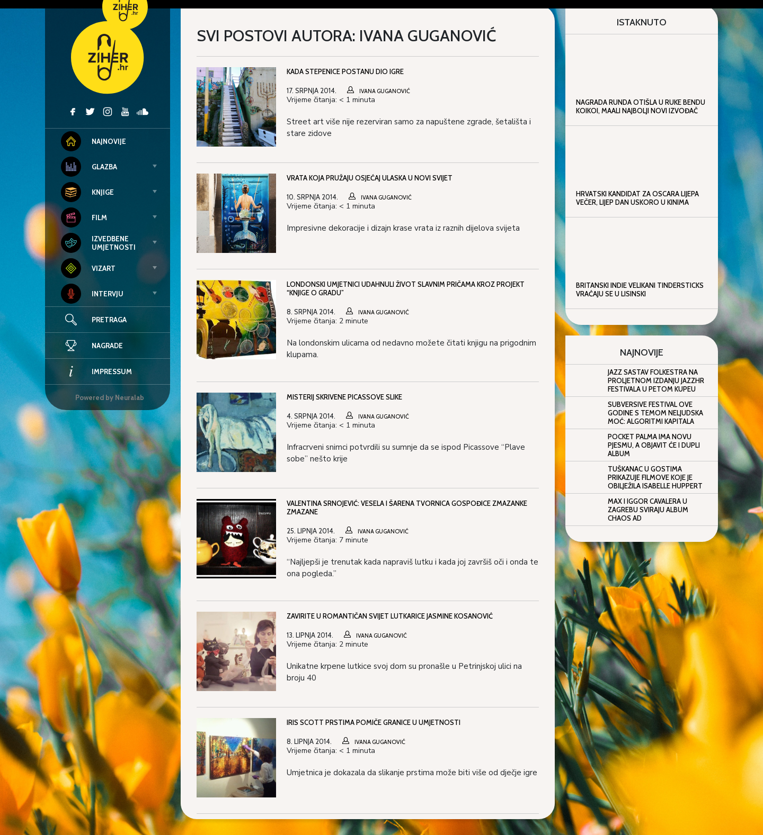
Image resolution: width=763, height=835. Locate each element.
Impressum (96, 371)
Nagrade (92, 345)
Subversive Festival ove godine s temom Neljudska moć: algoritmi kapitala (655, 412)
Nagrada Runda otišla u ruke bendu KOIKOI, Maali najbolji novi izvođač (640, 106)
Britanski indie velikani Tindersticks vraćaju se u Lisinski (640, 289)
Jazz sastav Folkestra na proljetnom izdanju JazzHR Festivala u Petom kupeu (656, 380)
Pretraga (109, 319)
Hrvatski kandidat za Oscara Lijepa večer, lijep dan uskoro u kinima (637, 197)
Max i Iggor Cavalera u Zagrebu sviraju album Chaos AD (648, 509)
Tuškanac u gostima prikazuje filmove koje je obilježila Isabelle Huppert (655, 477)
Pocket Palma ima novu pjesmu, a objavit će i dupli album (654, 445)
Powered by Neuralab (109, 397)
